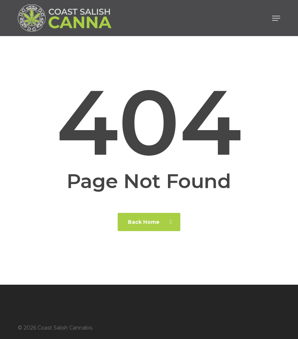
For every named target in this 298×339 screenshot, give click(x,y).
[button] (276, 18)
